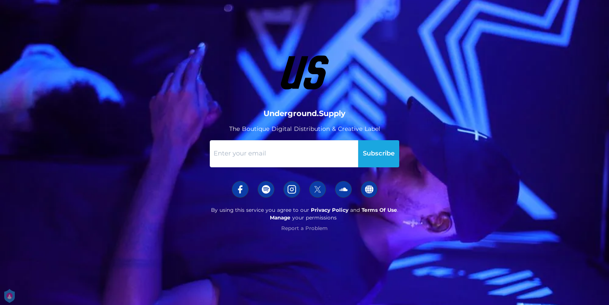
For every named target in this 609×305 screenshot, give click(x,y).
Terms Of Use (379, 210)
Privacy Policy (329, 210)
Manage (280, 217)
